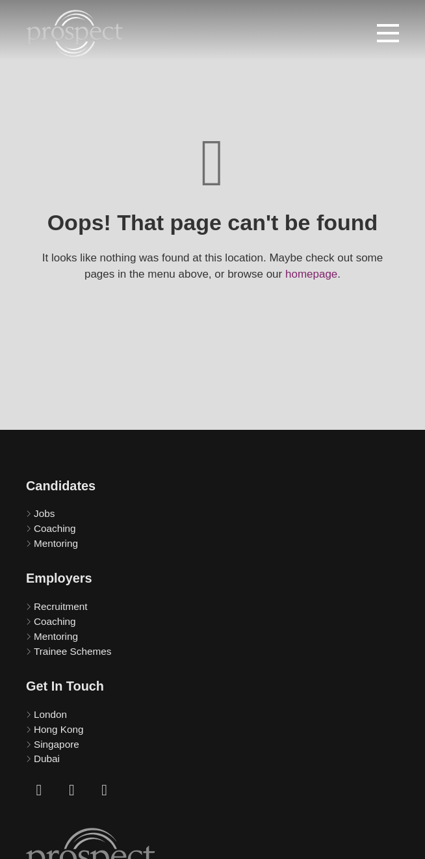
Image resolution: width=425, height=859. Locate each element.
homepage (311, 274)
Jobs (44, 513)
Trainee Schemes (72, 651)
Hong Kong (59, 729)
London (50, 714)
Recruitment (60, 606)
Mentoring (56, 543)
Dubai (47, 758)
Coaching (55, 528)
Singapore (56, 744)
